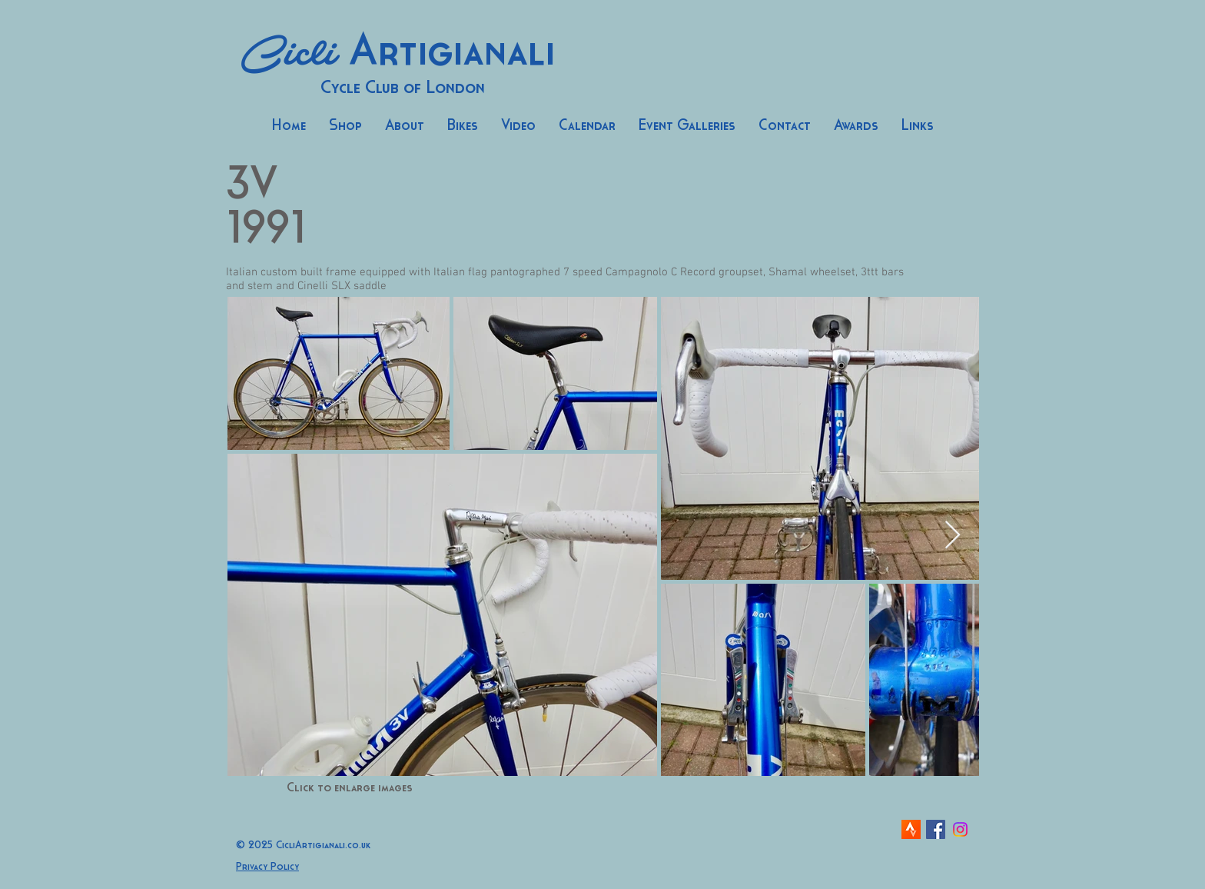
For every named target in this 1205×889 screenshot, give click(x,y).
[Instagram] (960, 829)
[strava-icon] (911, 829)
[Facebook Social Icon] (935, 829)
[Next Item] (952, 536)
